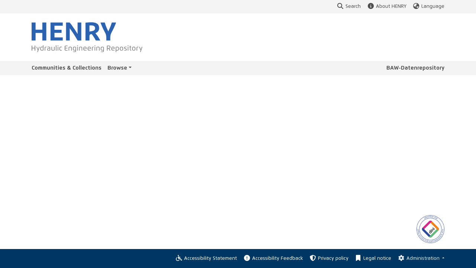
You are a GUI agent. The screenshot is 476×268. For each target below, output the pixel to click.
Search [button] (349, 6)
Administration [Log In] (419, 258)
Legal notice (372, 258)
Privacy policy (328, 258)
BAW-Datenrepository (415, 68)
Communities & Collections (67, 68)
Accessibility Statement (206, 258)
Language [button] (428, 6)
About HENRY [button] (386, 6)
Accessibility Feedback (273, 258)
